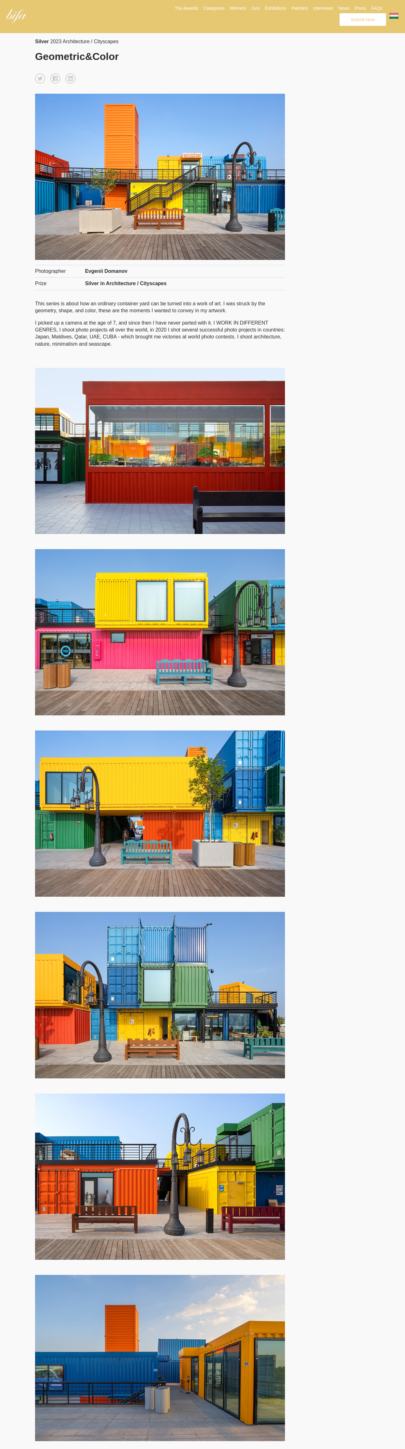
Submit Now (363, 19)
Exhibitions (275, 8)
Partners (299, 8)
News (343, 8)
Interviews (323, 8)
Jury (255, 8)
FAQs (376, 8)
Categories (214, 8)
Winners (238, 8)
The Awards (186, 8)
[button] (40, 78)
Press (360, 8)
